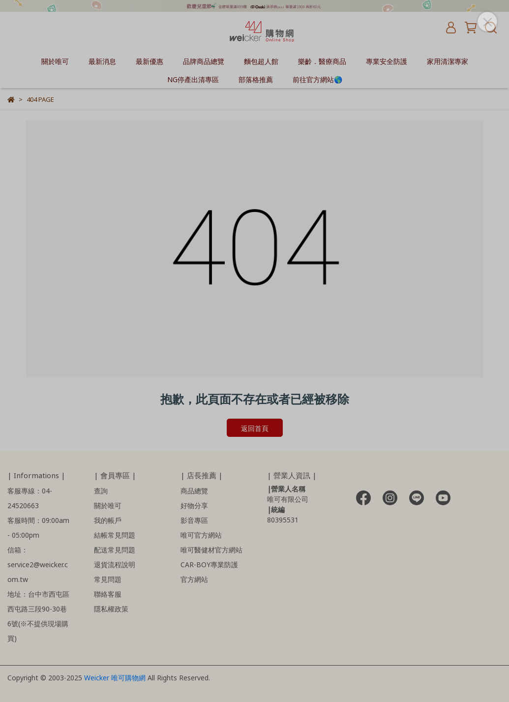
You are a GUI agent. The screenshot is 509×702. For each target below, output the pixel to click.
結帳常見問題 (114, 534)
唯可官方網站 (201, 534)
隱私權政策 (111, 608)
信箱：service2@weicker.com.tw (37, 564)
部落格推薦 (256, 79)
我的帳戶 (107, 520)
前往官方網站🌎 (317, 79)
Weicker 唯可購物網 (116, 677)
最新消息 (102, 61)
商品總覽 (194, 490)
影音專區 (194, 520)
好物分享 (194, 505)
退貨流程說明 (114, 564)
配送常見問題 (114, 549)
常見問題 (107, 579)
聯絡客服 (107, 593)
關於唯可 (55, 61)
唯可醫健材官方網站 (211, 549)
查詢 (101, 490)
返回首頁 (255, 428)
